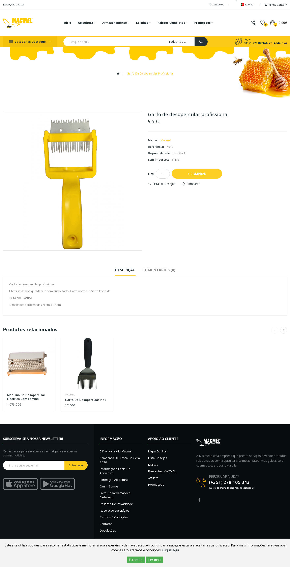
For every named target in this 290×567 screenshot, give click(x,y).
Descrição (125, 269)
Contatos (106, 524)
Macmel (166, 140)
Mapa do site (157, 451)
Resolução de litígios (114, 510)
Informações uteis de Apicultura (115, 471)
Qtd (151, 174)
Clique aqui (170, 550)
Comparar (193, 184)
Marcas (153, 464)
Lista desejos (157, 458)
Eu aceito (136, 560)
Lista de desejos (164, 184)
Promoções (156, 484)
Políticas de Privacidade (116, 504)
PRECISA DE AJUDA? (224, 476)
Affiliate (153, 478)
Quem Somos (109, 486)
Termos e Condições (114, 517)
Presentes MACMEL (162, 471)
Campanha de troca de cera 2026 (120, 460)
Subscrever (76, 465)
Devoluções (108, 530)
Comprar (198, 174)
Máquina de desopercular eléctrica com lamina (26, 397)
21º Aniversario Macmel (116, 451)
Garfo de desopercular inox (85, 400)
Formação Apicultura (114, 480)
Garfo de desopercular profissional (150, 73)
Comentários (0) (158, 269)
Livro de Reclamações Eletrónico (115, 495)
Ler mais (154, 560)
